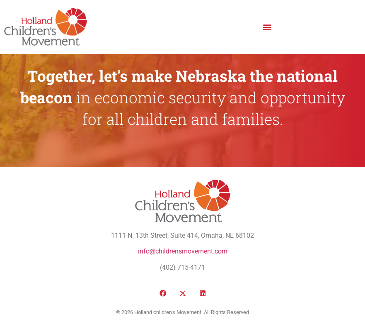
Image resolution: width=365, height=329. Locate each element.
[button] (267, 27)
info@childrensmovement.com (182, 251)
